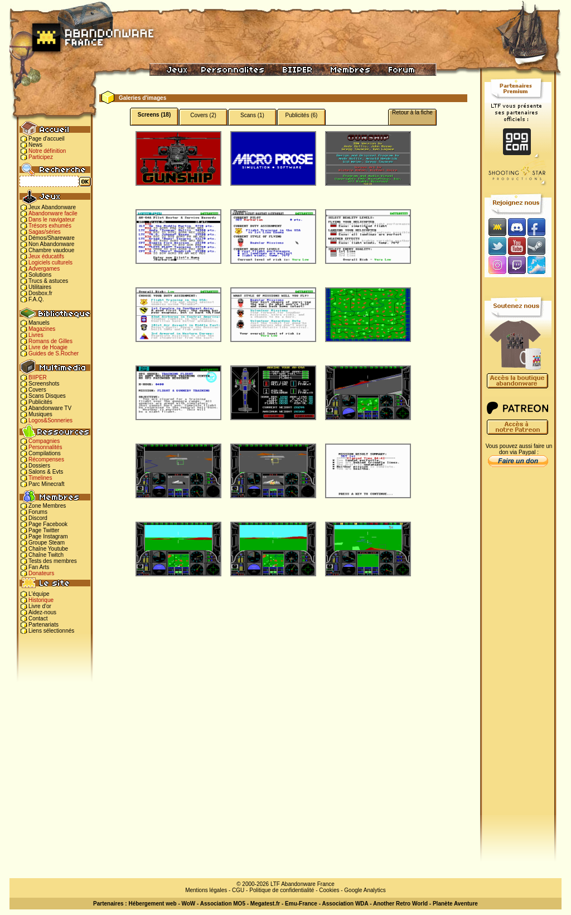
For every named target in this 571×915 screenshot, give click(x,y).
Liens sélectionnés (51, 631)
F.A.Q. (36, 299)
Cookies (329, 890)
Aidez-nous (42, 612)
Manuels (39, 323)
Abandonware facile (53, 213)
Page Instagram (48, 536)
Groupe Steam (46, 543)
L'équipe (39, 594)
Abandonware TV (49, 408)
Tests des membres (52, 561)
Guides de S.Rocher (53, 353)
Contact (37, 618)
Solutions (39, 275)
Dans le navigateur (51, 219)
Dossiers (39, 466)
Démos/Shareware (51, 238)
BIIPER (37, 377)
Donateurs (41, 573)
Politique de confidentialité (281, 890)
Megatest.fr (265, 903)
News (35, 145)
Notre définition (47, 151)
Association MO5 (222, 903)
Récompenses (46, 459)
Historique (41, 600)
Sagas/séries (44, 232)
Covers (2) (203, 115)
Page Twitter (43, 530)
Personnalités (45, 447)
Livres (35, 335)
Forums (37, 512)
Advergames (44, 269)
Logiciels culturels (50, 262)
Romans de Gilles (50, 341)
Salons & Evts (45, 472)
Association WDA (345, 903)
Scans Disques (47, 396)
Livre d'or (39, 606)
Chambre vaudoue (51, 250)
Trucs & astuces (48, 281)
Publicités (40, 402)
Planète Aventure (455, 903)
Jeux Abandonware (52, 207)
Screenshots (44, 384)
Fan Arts (38, 567)
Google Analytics (365, 890)
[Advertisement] (518, 647)
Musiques (40, 414)
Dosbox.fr (40, 293)
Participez (40, 157)
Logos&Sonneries (50, 420)
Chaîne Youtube (48, 549)
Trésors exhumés (49, 226)
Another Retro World (400, 903)
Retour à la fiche (412, 112)
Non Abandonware (51, 244)
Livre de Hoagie (47, 347)
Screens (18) (154, 115)
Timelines (40, 478)
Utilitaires (39, 287)
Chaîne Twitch (46, 555)
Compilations (44, 453)
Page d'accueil (46, 139)
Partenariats (43, 625)
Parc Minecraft (46, 484)
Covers (37, 390)
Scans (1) (252, 115)
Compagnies (44, 441)
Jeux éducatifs (46, 256)
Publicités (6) (302, 115)
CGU (238, 890)
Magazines (41, 329)
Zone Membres (47, 506)
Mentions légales (206, 890)
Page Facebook (47, 524)
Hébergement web (152, 903)
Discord (37, 518)
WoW (189, 903)
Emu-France (301, 903)
